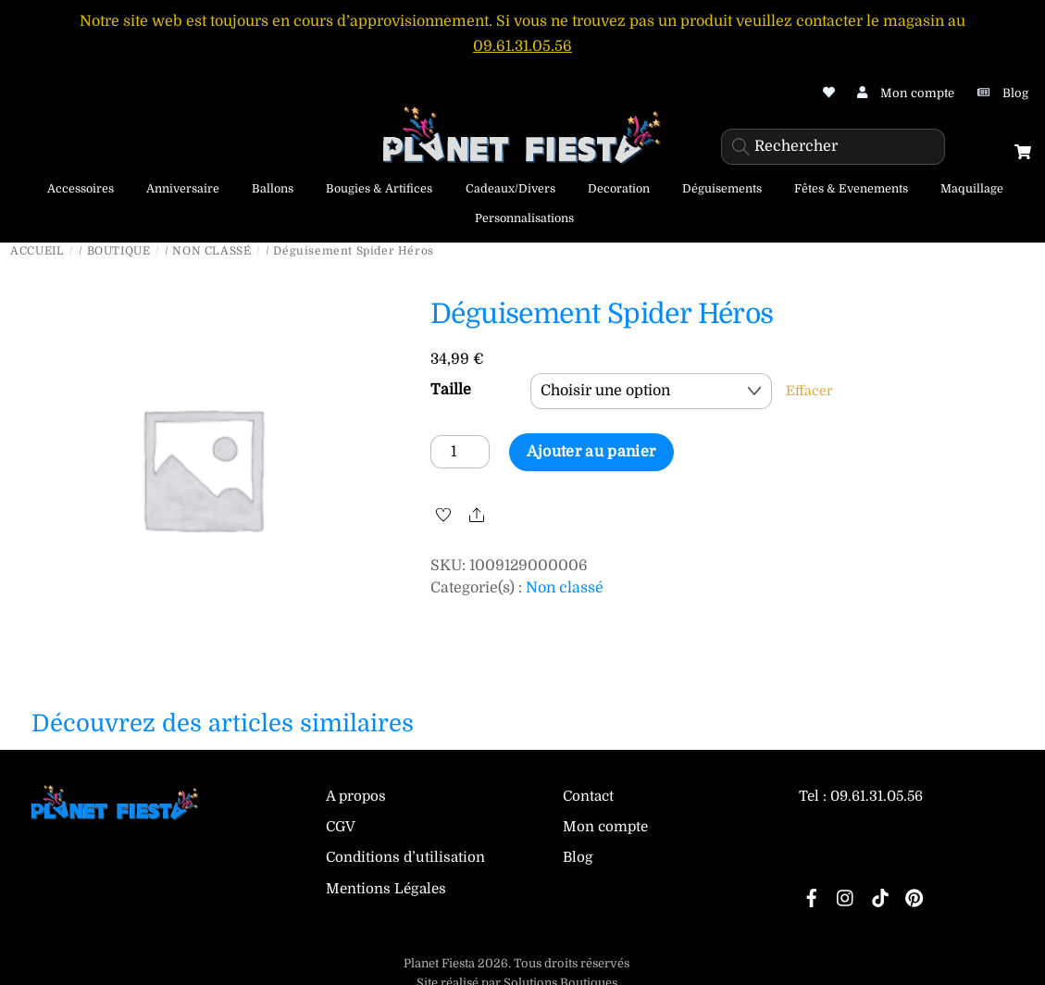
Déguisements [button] (722, 188)
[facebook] (812, 897)
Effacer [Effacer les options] (809, 389)
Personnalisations (524, 218)
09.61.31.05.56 (522, 46)
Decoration (619, 188)
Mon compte (605, 826)
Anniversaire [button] (182, 188)
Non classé (211, 250)
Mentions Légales (386, 888)
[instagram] (846, 897)
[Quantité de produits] (460, 451)
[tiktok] (880, 897)
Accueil (37, 250)
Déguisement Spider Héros (602, 314)
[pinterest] (914, 897)
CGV (340, 826)
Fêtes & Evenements (851, 188)
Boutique (119, 250)
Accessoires (80, 188)
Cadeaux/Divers (510, 188)
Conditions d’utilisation (405, 857)
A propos (356, 796)
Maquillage (971, 188)
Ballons (272, 188)
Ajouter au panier (591, 451)
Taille (450, 388)
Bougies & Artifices (379, 188)
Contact (588, 796)
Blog (578, 857)
